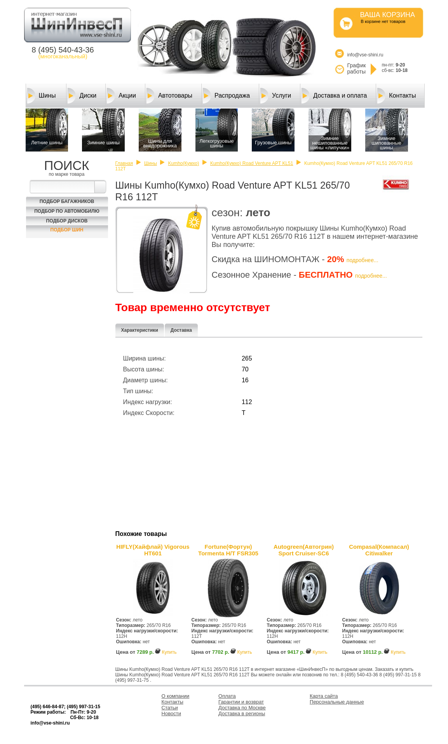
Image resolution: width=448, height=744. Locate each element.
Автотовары (169, 96)
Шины (41, 96)
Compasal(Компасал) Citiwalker (379, 550)
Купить (169, 652)
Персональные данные (337, 702)
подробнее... (362, 260)
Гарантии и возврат (241, 702)
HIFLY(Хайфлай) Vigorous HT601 (152, 550)
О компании (176, 696)
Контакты (396, 96)
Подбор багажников (67, 201)
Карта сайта (324, 696)
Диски (82, 96)
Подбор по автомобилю (66, 211)
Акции (121, 96)
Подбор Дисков (67, 221)
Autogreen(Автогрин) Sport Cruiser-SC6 (304, 550)
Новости (171, 713)
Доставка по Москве (242, 708)
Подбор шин (67, 230)
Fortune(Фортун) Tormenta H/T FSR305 (228, 550)
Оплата (227, 696)
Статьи (170, 708)
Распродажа (226, 96)
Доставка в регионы (241, 713)
